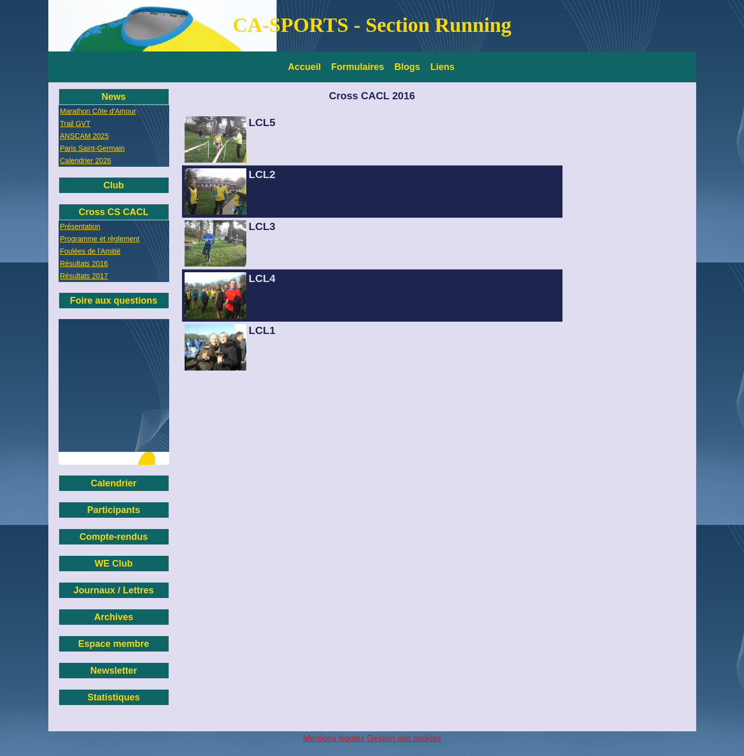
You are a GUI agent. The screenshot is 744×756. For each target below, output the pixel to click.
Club (113, 185)
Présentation (80, 226)
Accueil (304, 67)
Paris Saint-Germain (92, 148)
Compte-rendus (113, 537)
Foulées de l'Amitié (90, 251)
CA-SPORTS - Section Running (371, 25)
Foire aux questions (113, 300)
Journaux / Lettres (114, 590)
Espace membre (113, 644)
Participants (113, 510)
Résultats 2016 (84, 263)
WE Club (114, 563)
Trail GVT (75, 123)
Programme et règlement (100, 239)
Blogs (407, 67)
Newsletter (113, 670)
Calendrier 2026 (86, 160)
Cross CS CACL (114, 212)
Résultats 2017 (84, 276)
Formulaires (357, 67)
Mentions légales (334, 738)
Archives (113, 617)
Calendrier (113, 483)
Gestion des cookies (404, 738)
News (113, 97)
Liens (442, 67)
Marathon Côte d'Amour (98, 111)
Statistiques (113, 697)
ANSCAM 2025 (84, 136)
